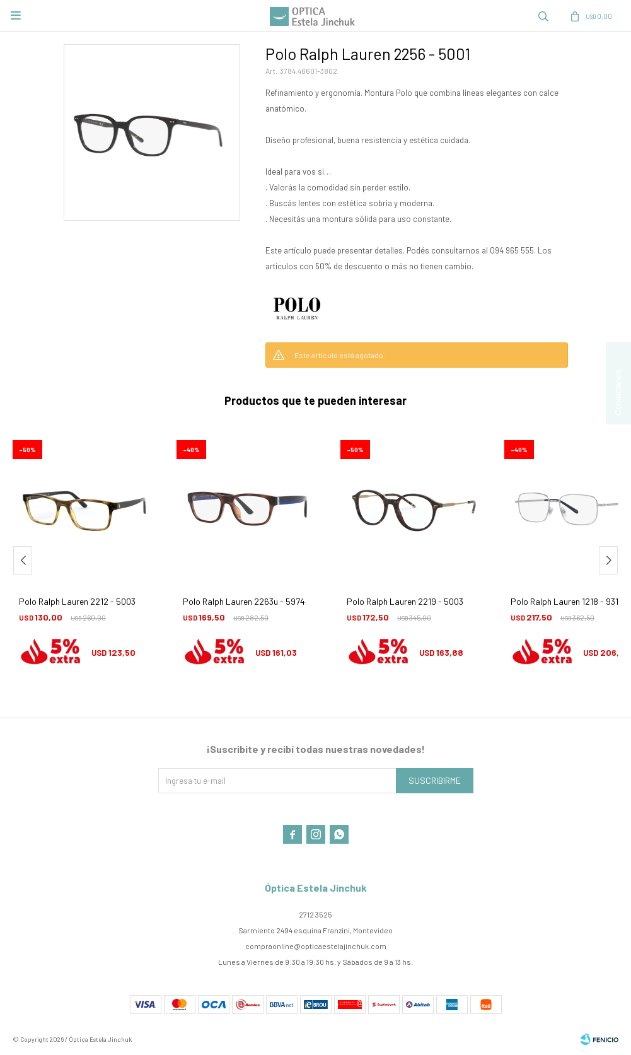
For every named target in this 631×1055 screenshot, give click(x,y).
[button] (608, 560)
